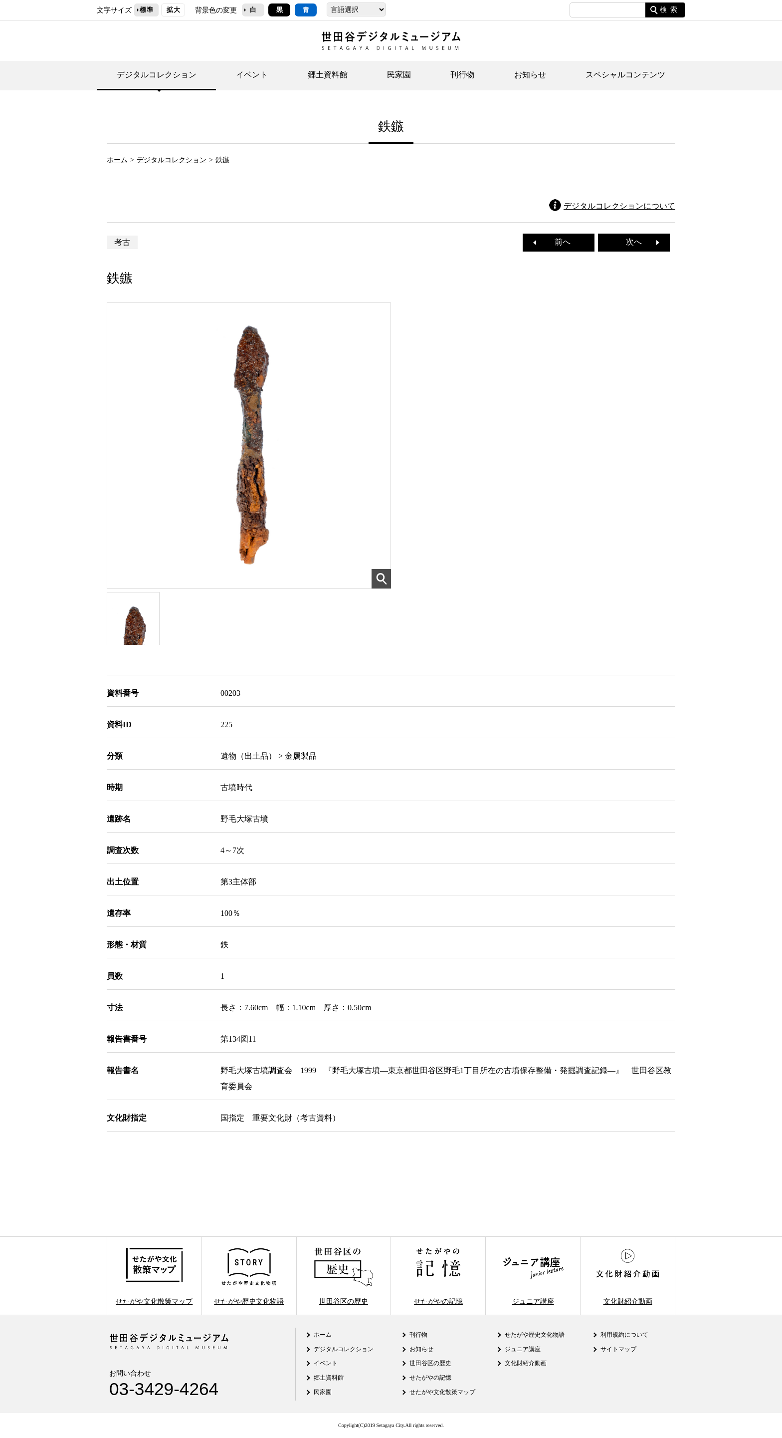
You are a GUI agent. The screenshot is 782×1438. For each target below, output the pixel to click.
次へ (638, 242)
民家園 (399, 74)
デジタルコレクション (156, 74)
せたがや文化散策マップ (154, 1275)
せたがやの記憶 (438, 1275)
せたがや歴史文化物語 (249, 1275)
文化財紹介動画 (627, 1275)
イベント (252, 74)
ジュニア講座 (533, 1275)
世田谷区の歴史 (344, 1275)
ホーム (117, 160)
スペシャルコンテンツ (625, 74)
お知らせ (530, 74)
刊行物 (462, 74)
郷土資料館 (328, 74)
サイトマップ (618, 1349)
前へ (559, 242)
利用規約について (624, 1334)
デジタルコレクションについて (619, 206)
